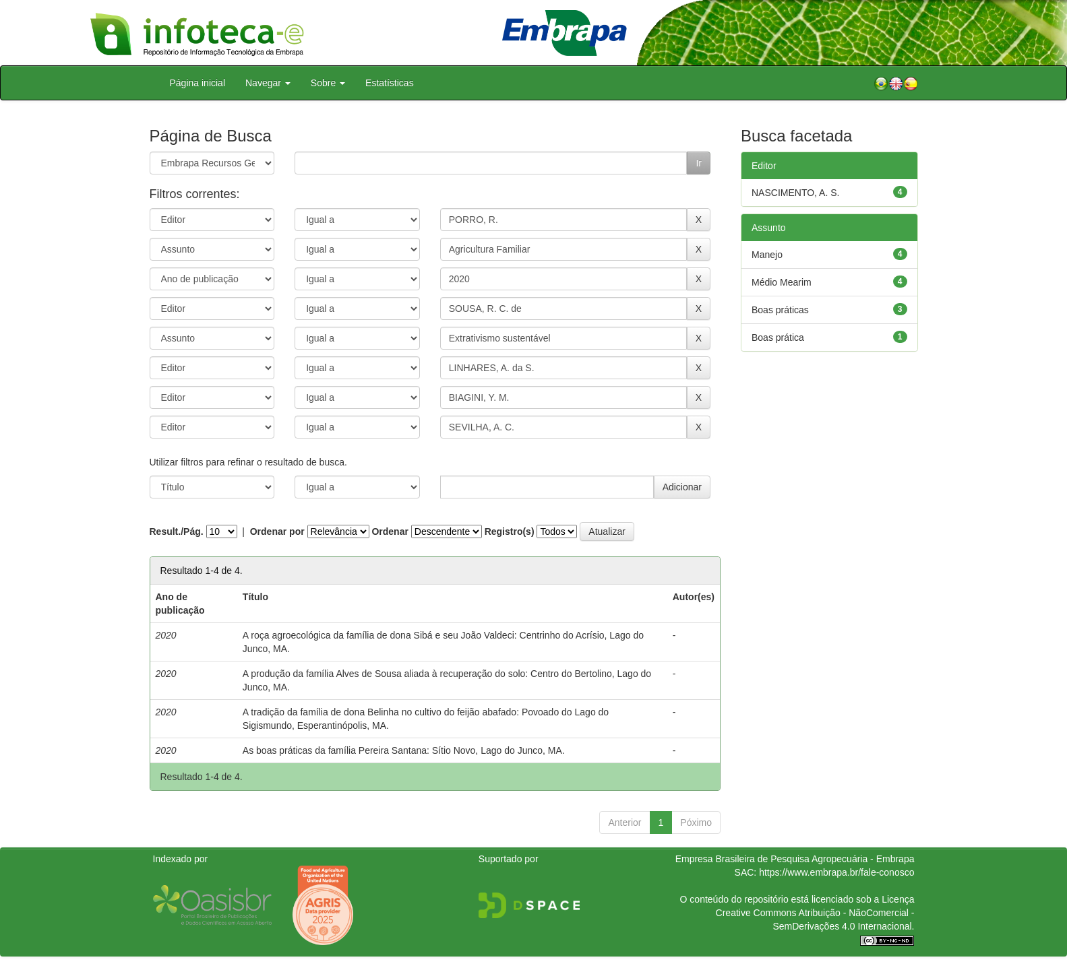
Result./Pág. (177, 531)
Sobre (328, 82)
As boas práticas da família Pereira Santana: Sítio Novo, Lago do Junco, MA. (404, 750)
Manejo (767, 254)
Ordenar (389, 531)
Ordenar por (277, 531)
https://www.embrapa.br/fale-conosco (836, 872)
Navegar (268, 82)
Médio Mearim (782, 282)
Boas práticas (780, 309)
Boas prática (778, 337)
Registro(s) (510, 531)
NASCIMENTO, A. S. (795, 192)
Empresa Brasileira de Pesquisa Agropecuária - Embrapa (795, 858)
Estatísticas (389, 82)
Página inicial (198, 82)
